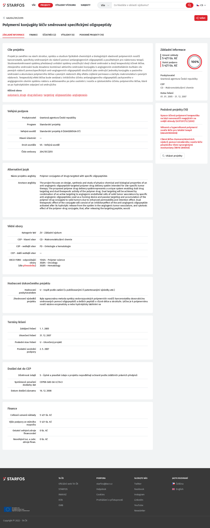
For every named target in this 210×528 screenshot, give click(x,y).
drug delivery (35, 95)
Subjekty (85, 5)
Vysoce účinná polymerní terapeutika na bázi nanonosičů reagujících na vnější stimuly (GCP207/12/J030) (179, 118)
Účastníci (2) (49, 34)
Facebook (139, 489)
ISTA (61, 499)
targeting (49, 95)
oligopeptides (63, 95)
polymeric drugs (17, 95)
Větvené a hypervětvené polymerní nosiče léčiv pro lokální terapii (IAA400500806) (178, 130)
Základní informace (13, 34)
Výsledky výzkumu (65, 5)
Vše (33, 5)
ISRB (61, 505)
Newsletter (139, 510)
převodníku (29, 265)
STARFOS (63, 489)
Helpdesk (101, 489)
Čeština (179, 483)
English (179, 489)
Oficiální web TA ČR (68, 483)
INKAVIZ (63, 494)
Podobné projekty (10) (92, 34)
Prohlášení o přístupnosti (109, 499)
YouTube (138, 505)
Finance (33, 34)
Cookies (100, 494)
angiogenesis (79, 95)
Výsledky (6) (67, 34)
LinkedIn (138, 499)
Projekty (45, 5)
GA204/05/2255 (14, 18)
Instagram (139, 494)
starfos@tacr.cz (104, 483)
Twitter (138, 483)
